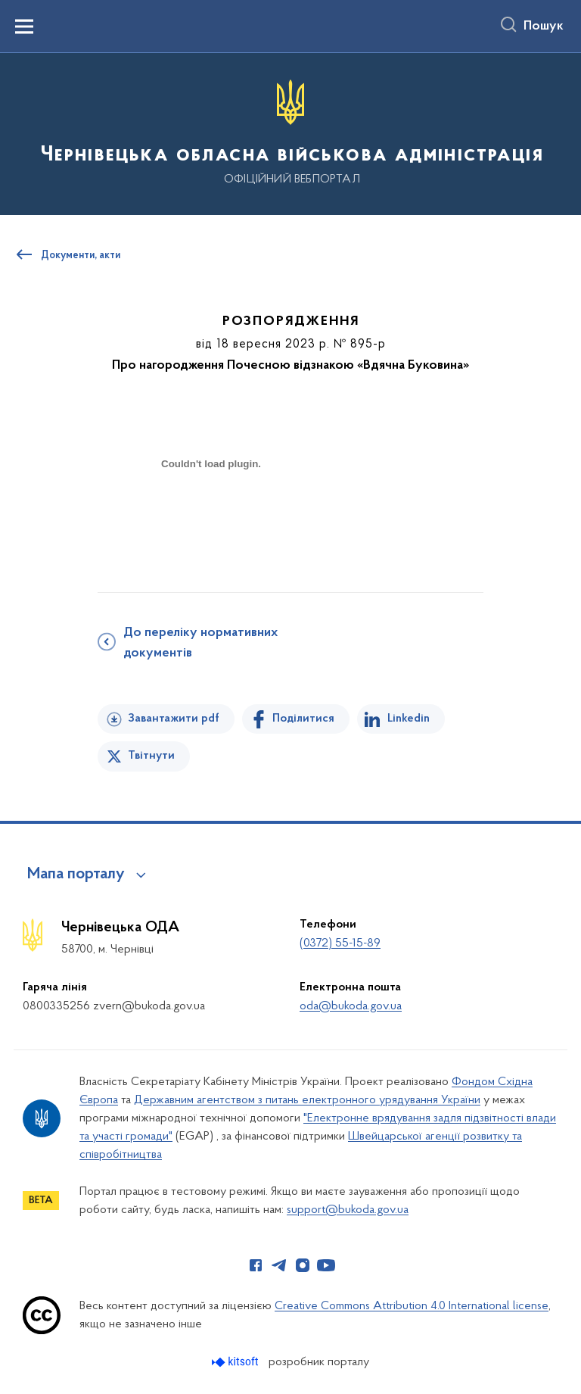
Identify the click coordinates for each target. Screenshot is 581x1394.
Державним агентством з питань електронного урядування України (307, 1100)
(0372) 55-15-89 (340, 943)
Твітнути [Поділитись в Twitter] (151, 756)
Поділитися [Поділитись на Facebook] (303, 719)
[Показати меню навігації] (24, 26)
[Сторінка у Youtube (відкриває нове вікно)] (326, 1265)
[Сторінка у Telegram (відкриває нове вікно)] (279, 1265)
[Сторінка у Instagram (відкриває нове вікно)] (303, 1265)
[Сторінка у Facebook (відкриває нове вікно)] (256, 1265)
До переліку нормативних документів (200, 643)
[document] (211, 517)
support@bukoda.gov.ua (348, 1210)
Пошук (544, 26)
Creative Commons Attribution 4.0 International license (411, 1306)
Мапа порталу (76, 874)
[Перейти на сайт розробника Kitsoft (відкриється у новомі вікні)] (236, 1361)
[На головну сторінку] (290, 133)
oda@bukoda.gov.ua (351, 1006)
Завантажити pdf (173, 719)
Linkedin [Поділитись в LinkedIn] (408, 719)
